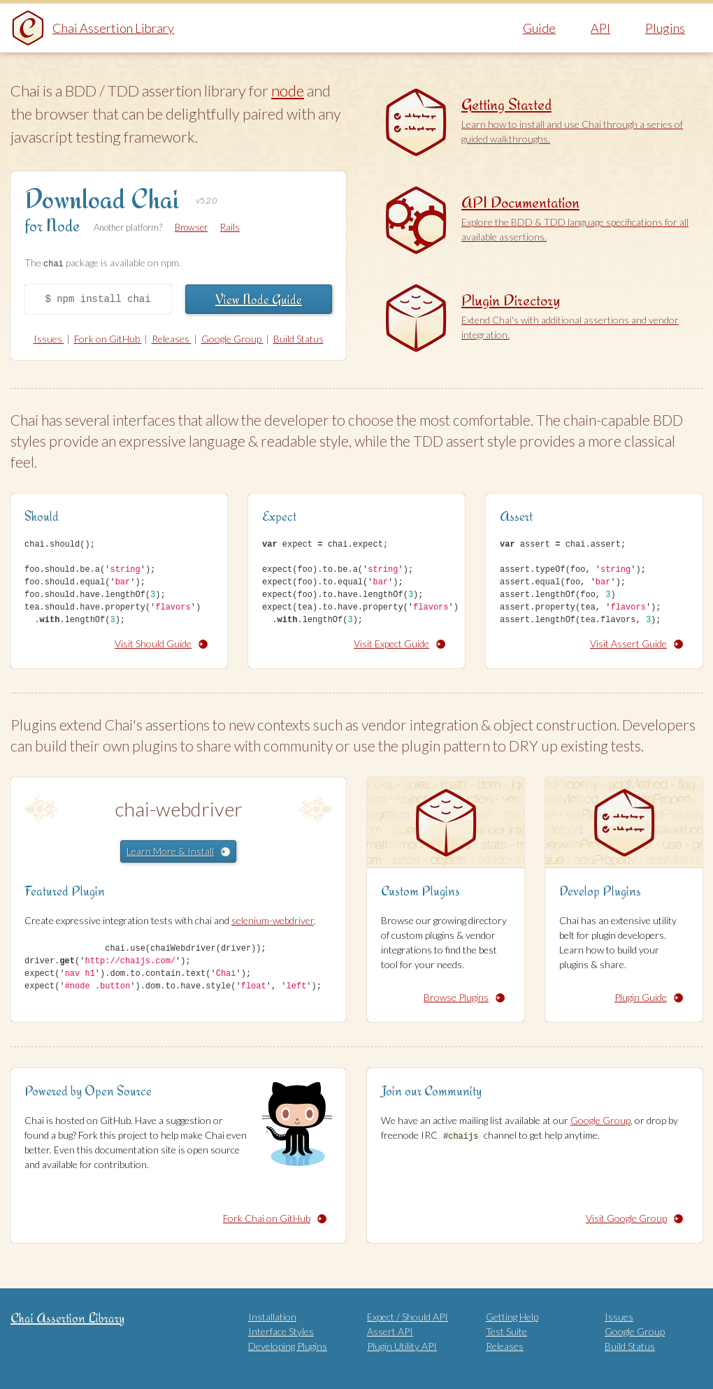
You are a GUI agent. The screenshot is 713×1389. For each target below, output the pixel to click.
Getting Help (512, 1317)
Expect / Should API (407, 1317)
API (600, 28)
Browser (191, 227)
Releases (172, 339)
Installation (272, 1317)
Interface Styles (281, 1331)
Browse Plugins (464, 996)
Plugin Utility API (402, 1346)
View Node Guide (258, 298)
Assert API (390, 1331)
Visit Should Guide (161, 642)
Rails (230, 227)
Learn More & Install (178, 850)
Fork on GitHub (108, 339)
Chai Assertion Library (113, 28)
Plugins (665, 28)
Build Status (298, 339)
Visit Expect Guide (399, 642)
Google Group (232, 339)
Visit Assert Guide (636, 642)
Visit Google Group (634, 1217)
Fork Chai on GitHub (274, 1217)
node (287, 90)
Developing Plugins (287, 1346)
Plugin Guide (648, 996)
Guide (539, 28)
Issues (49, 339)
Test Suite (506, 1331)
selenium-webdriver (272, 920)
